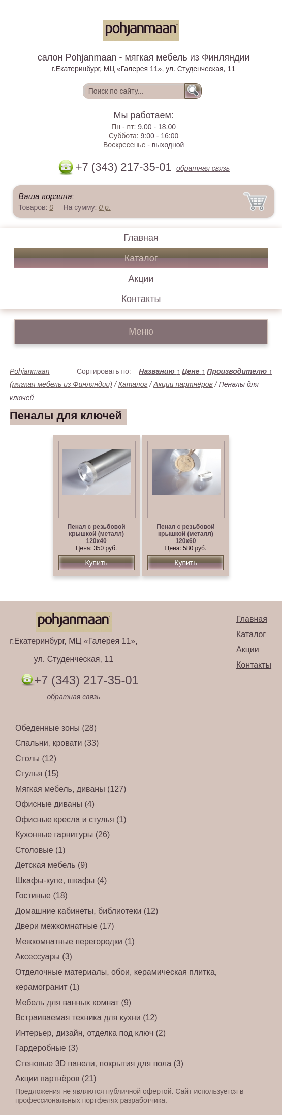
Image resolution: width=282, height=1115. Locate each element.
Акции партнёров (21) (56, 1078)
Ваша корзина (45, 196)
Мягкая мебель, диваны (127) (70, 789)
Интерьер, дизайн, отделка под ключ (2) (90, 1033)
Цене (193, 371)
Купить (96, 563)
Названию (159, 371)
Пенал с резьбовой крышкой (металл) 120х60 (185, 534)
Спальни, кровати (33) (57, 743)
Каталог (141, 258)
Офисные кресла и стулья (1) (71, 819)
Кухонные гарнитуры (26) (62, 834)
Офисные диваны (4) (55, 804)
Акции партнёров (183, 384)
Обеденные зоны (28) (56, 728)
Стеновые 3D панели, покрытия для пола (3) (99, 1063)
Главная (141, 238)
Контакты (141, 299)
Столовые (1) (40, 850)
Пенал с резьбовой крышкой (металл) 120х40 (96, 534)
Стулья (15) (37, 773)
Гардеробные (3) (46, 1048)
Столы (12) (35, 758)
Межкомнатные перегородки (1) (75, 941)
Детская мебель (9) (51, 865)
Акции (140, 279)
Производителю (239, 371)
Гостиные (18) (41, 895)
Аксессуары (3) (43, 956)
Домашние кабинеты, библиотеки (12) (86, 911)
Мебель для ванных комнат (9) (73, 1002)
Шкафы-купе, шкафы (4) (61, 880)
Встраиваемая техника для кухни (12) (86, 1017)
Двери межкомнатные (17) (64, 926)
